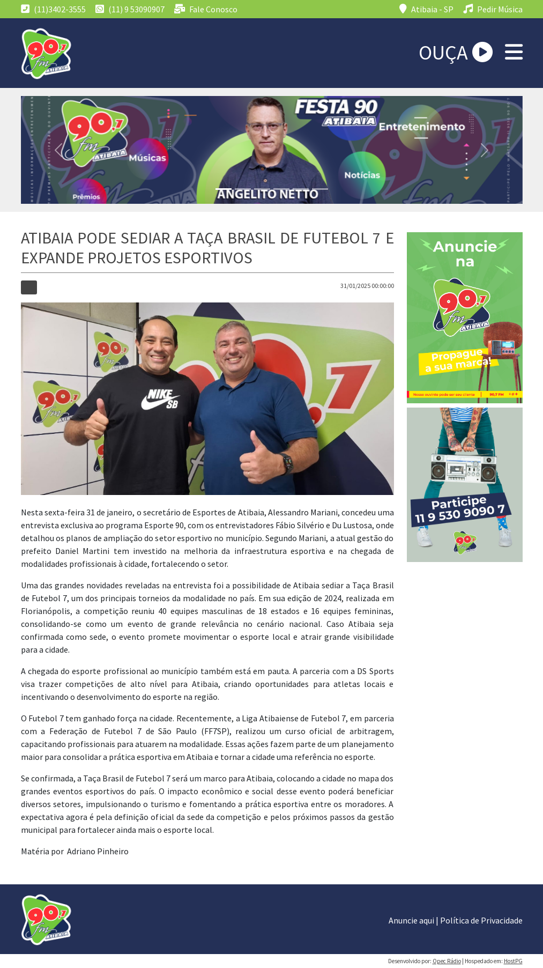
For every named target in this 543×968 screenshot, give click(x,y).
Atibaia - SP (426, 9)
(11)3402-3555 (53, 9)
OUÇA (456, 52)
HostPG (513, 961)
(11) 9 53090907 (130, 9)
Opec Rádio (447, 961)
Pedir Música (493, 9)
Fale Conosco (205, 9)
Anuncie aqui (411, 920)
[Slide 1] (223, 189)
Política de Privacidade (481, 920)
